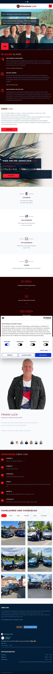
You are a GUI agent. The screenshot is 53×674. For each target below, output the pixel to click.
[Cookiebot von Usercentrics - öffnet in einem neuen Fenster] (44, 318)
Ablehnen (9, 355)
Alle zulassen (43, 355)
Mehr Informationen (12, 84)
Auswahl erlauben (26, 355)
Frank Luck (7, 637)
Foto (3, 643)
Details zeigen (44, 350)
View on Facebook (4, 645)
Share (11, 645)
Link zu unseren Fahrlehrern (14, 68)
